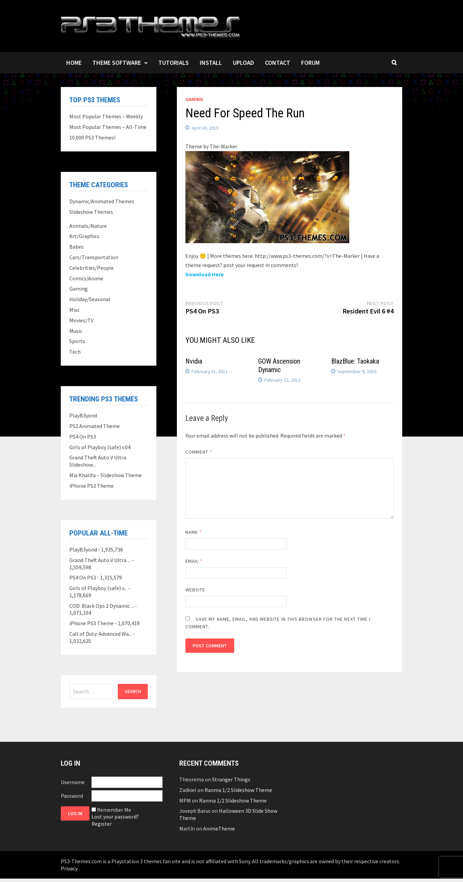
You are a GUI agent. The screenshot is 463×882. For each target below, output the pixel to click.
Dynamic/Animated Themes (101, 201)
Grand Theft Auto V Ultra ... (99, 560)
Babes (76, 246)
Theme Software (117, 63)
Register (102, 823)
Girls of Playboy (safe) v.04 (99, 447)
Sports (77, 341)
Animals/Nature (88, 225)
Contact (277, 63)
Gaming (194, 99)
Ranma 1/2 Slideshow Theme (238, 790)
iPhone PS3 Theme (91, 485)
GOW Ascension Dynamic (279, 365)
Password (72, 795)
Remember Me (114, 809)
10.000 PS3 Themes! (92, 137)
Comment (198, 452)
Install (211, 63)
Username (73, 782)
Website (195, 590)
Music (75, 330)
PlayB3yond (83, 415)
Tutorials (173, 63)
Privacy (69, 868)
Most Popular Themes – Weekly (106, 116)
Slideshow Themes (91, 211)
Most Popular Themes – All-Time (107, 126)
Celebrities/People (91, 267)
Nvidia (193, 361)
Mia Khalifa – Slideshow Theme (105, 475)
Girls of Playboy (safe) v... (98, 588)
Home (74, 63)
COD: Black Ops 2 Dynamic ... (101, 605)
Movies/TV (81, 320)
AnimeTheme (219, 828)
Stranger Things (231, 779)
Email (194, 561)
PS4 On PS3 (82, 436)
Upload (243, 63)
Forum (310, 63)
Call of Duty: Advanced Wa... (100, 633)
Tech (75, 351)
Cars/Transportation (93, 257)
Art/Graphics (84, 236)
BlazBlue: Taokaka (355, 361)
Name (193, 532)
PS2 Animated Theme (94, 426)
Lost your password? (115, 816)
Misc (74, 309)
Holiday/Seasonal (89, 299)
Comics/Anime (86, 278)
